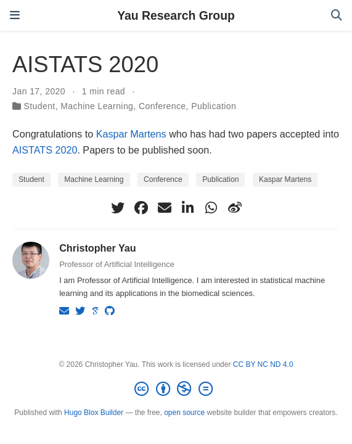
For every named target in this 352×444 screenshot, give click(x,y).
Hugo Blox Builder (93, 412)
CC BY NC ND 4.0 (263, 364)
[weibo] (235, 208)
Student (39, 106)
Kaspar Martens (131, 133)
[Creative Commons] (175, 389)
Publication (213, 106)
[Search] (336, 16)
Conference (162, 106)
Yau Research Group (176, 15)
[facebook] (141, 208)
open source (184, 412)
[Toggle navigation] (15, 15)
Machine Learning (96, 106)
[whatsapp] (211, 208)
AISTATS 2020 (44, 149)
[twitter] (117, 208)
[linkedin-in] (188, 208)
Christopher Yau (97, 247)
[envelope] (164, 208)
